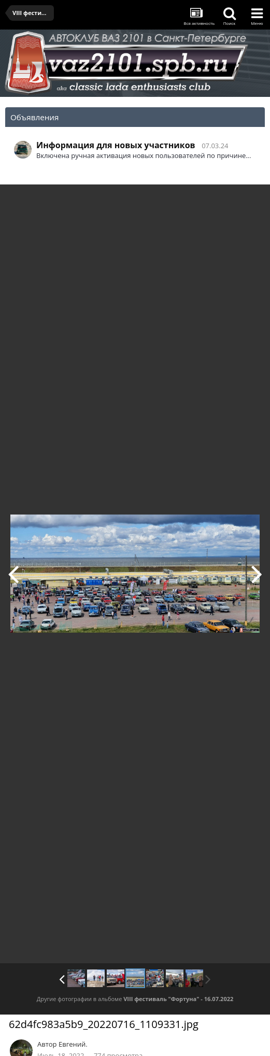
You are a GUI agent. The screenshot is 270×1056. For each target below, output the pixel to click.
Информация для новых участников (115, 145)
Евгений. (73, 1044)
